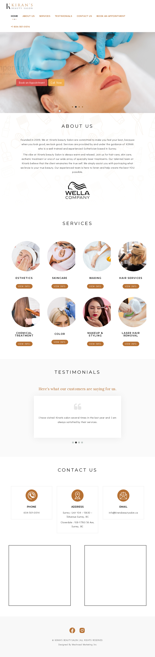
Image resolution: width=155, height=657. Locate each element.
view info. (24, 286)
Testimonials (63, 16)
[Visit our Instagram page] (82, 630)
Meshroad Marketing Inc (84, 644)
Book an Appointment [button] (32, 82)
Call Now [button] (56, 82)
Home (14, 16)
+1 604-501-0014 (20, 26)
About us (29, 16)
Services (44, 16)
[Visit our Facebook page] (72, 630)
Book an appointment (111, 16)
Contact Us (84, 16)
